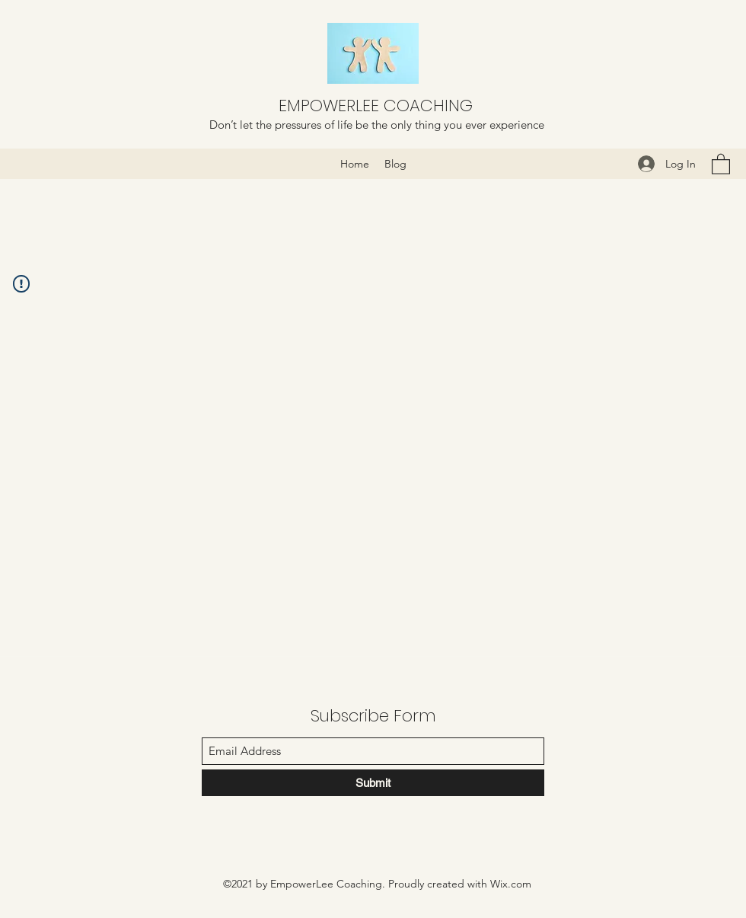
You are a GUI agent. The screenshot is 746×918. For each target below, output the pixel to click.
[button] (721, 163)
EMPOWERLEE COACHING (376, 105)
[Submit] (373, 782)
